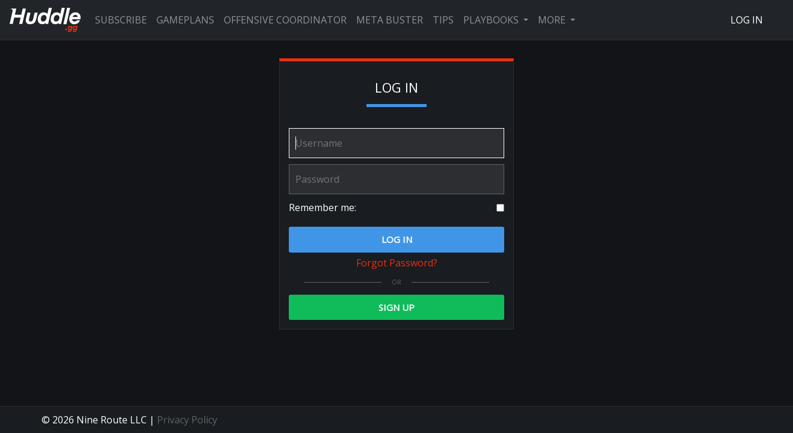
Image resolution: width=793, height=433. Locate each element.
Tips (443, 19)
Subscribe (121, 19)
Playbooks (492, 19)
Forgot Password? (396, 262)
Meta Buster (389, 19)
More (553, 19)
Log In (746, 19)
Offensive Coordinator (285, 19)
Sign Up (396, 307)
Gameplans (185, 19)
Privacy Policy (187, 419)
